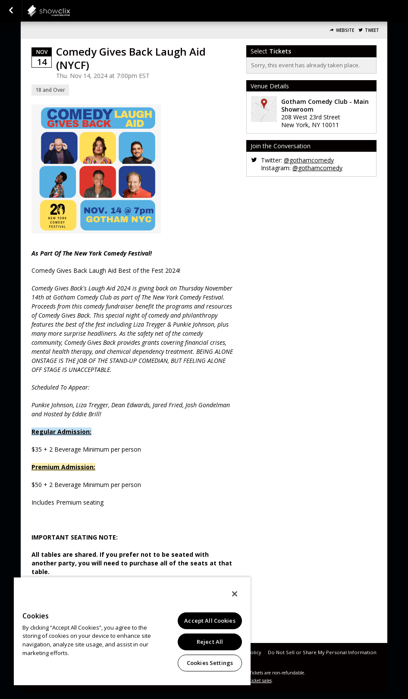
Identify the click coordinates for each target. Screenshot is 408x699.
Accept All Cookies (209, 620)
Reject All (210, 642)
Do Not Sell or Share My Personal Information (322, 652)
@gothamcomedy (309, 160)
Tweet (372, 30)
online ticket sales (253, 680)
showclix (70, 10)
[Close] (234, 593)
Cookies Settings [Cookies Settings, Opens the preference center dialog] (210, 663)
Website (345, 30)
